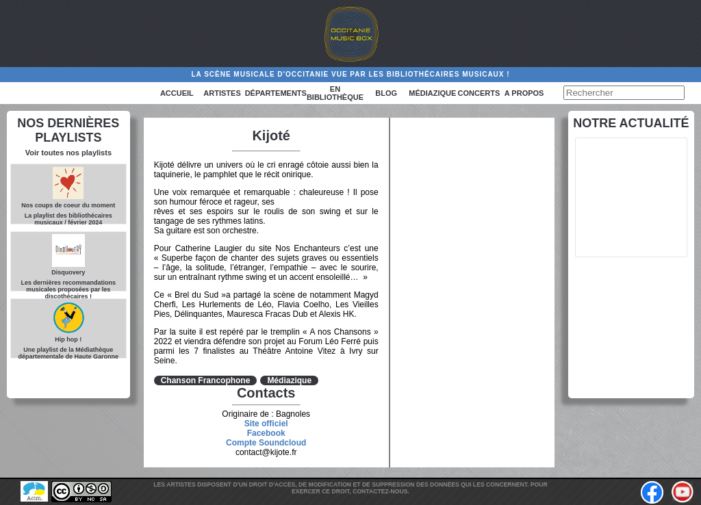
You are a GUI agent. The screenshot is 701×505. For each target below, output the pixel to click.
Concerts (479, 93)
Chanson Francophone (206, 380)
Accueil (177, 93)
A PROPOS (524, 93)
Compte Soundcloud (266, 443)
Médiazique (432, 93)
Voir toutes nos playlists (68, 152)
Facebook (266, 433)
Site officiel (266, 423)
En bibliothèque (335, 93)
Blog (386, 93)
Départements (276, 93)
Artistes (221, 93)
